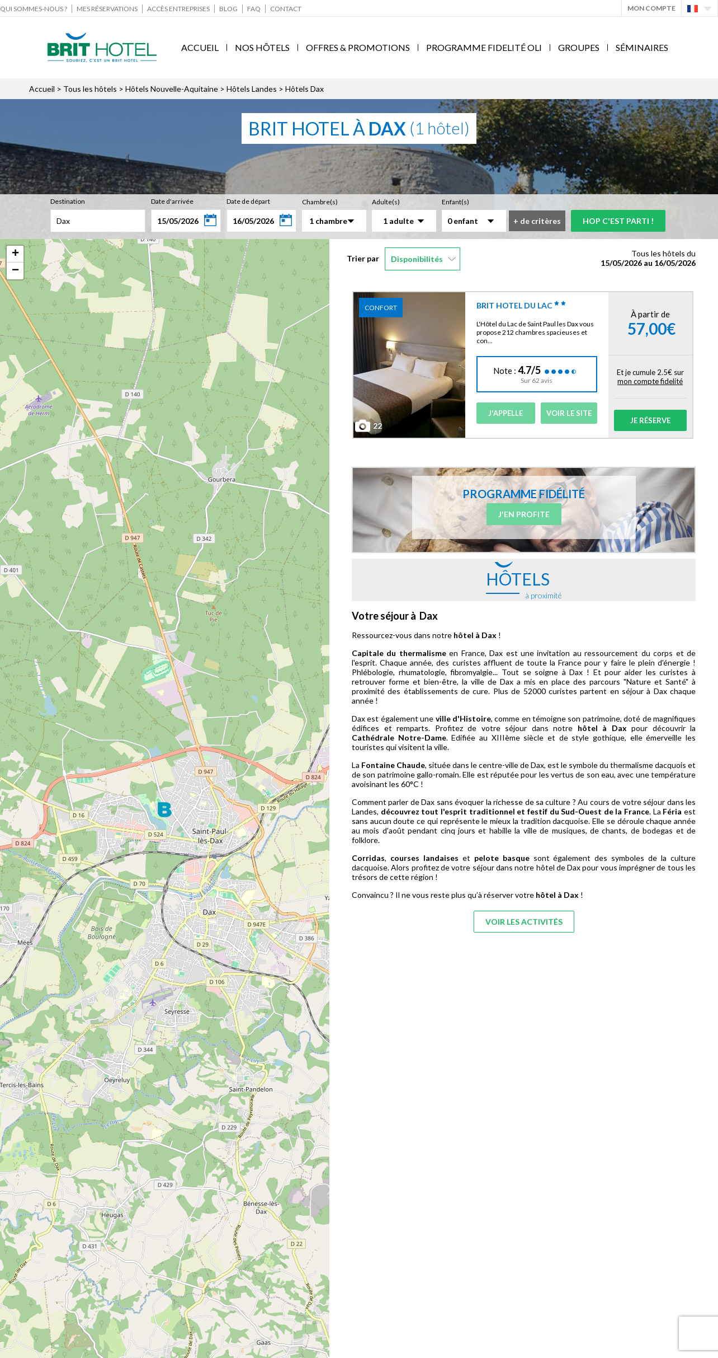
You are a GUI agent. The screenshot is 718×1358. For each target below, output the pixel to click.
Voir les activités (524, 921)
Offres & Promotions (358, 47)
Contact (285, 8)
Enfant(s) (455, 202)
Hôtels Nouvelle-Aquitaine (171, 88)
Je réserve (650, 420)
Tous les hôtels (90, 88)
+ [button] (15, 254)
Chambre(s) (320, 202)
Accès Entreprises (178, 8)
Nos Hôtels (262, 47)
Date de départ (248, 201)
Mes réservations (107, 8)
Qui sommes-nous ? (33, 8)
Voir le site (569, 413)
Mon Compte (651, 8)
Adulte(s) (386, 202)
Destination (67, 201)
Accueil (200, 47)
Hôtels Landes (251, 88)
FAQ (254, 8)
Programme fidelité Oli (484, 47)
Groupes (578, 47)
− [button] (15, 271)
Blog (228, 8)
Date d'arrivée (172, 201)
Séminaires (642, 47)
